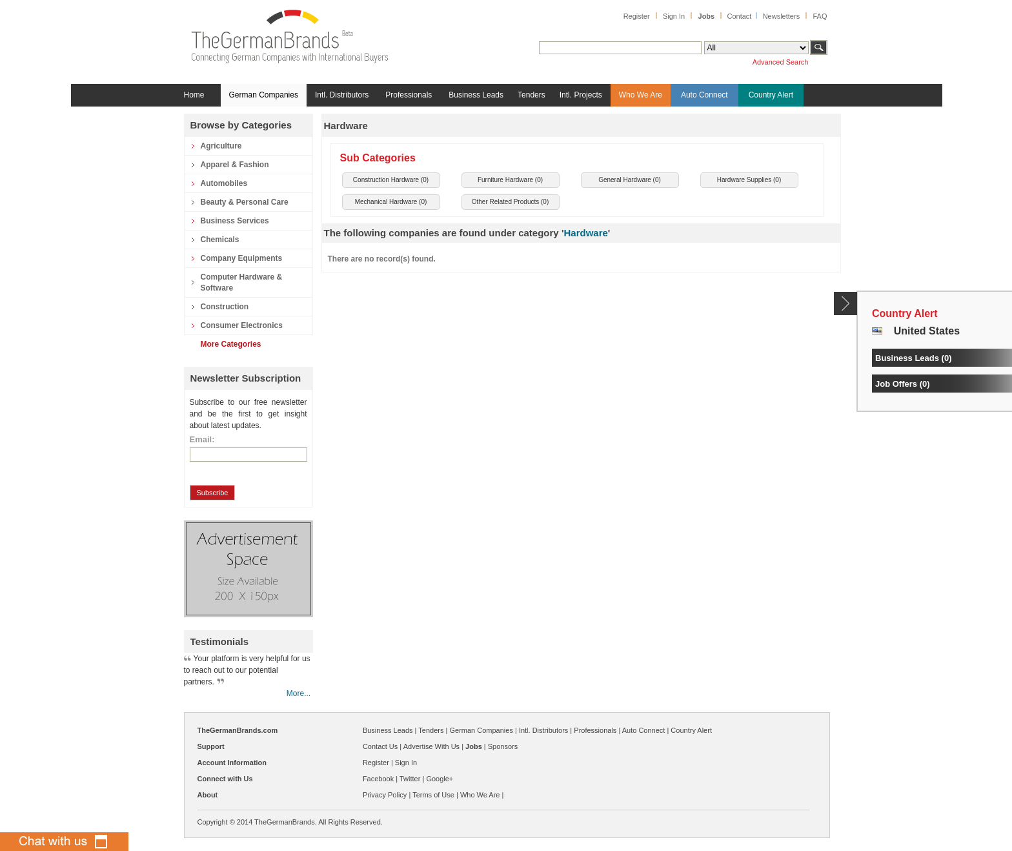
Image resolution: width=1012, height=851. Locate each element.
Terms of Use (433, 795)
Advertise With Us (431, 746)
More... (298, 693)
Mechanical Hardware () (391, 201)
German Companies (263, 94)
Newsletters (781, 16)
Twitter (410, 779)
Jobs (706, 16)
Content (846, 303)
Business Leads (476, 94)
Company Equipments (242, 258)
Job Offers (896, 384)
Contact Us (380, 746)
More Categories (231, 344)
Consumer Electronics (242, 325)
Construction (225, 306)
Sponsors (503, 746)
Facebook (378, 779)
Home (194, 94)
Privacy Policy (385, 795)
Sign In (674, 16)
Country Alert (771, 94)
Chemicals (220, 239)
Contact (739, 16)
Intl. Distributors (342, 94)
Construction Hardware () (391, 179)
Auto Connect (704, 94)
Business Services (235, 220)
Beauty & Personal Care (244, 202)
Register (636, 16)
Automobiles (224, 183)
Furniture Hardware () (510, 179)
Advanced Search (781, 62)
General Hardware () (629, 179)
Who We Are (640, 94)
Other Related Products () (510, 201)
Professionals (408, 94)
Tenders (531, 94)
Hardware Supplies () (749, 179)
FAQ (820, 16)
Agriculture (221, 145)
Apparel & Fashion (235, 164)
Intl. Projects (581, 94)
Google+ (439, 779)
